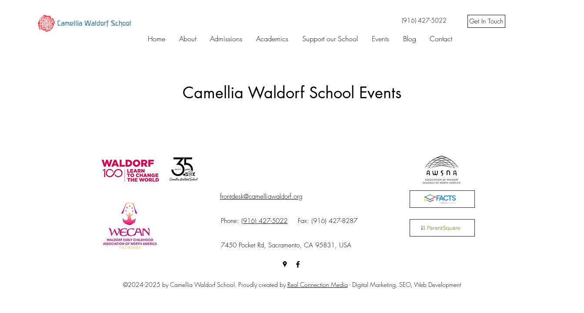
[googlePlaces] (284, 264)
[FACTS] (442, 199)
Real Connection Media (317, 284)
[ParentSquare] (442, 227)
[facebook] (298, 264)
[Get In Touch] (486, 21)
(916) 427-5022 (264, 220)
